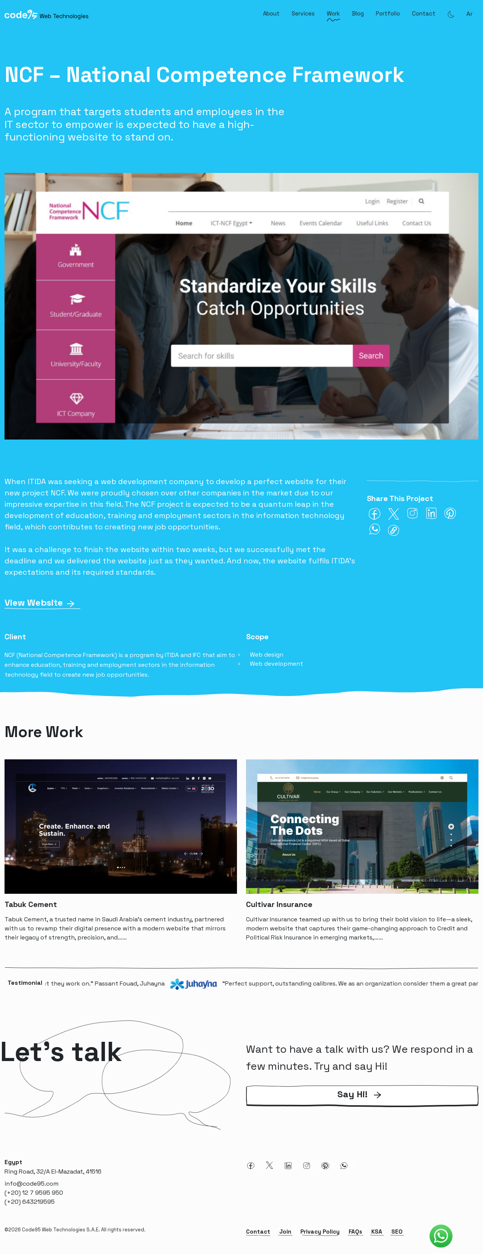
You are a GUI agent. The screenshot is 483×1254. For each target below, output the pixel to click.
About (271, 13)
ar (469, 14)
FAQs (355, 1231)
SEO (397, 1231)
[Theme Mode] (451, 14)
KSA (376, 1231)
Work (333, 13)
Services (303, 13)
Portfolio (388, 13)
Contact (423, 13)
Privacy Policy (320, 1231)
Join (285, 1231)
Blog (358, 13)
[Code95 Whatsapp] (441, 1236)
